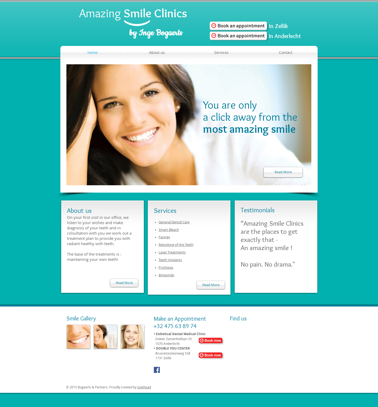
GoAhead (144, 387)
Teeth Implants (170, 259)
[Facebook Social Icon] (157, 370)
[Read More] (283, 172)
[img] (78, 336)
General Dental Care (174, 222)
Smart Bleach (169, 229)
